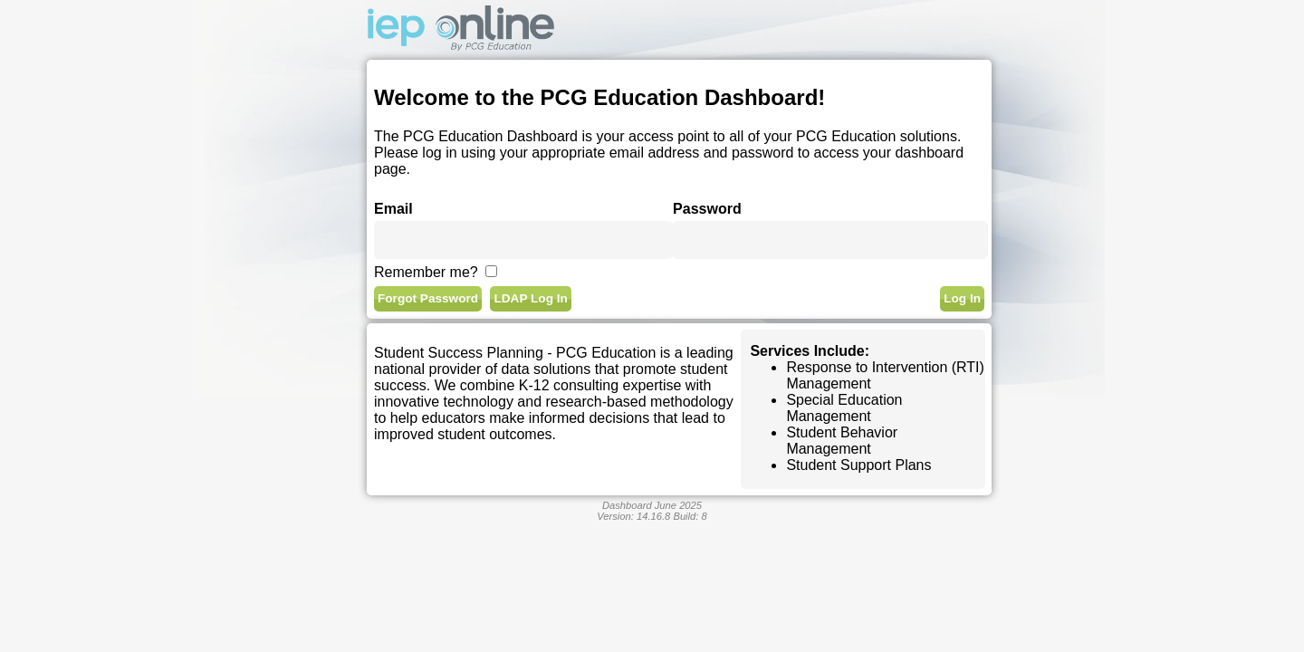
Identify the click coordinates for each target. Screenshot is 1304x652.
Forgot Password (428, 298)
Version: (633, 516)
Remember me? (426, 272)
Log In (962, 298)
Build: (689, 516)
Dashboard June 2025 (652, 505)
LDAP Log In (530, 298)
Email (393, 208)
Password (707, 208)
